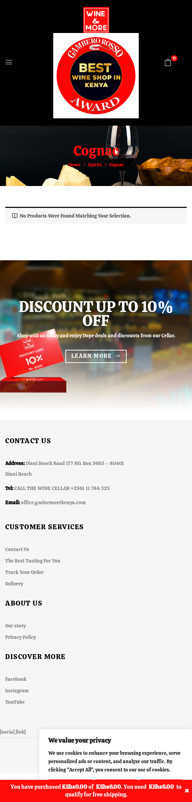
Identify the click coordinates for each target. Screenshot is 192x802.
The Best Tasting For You (32, 561)
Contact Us (17, 549)
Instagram (17, 690)
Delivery (14, 584)
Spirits (95, 165)
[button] (168, 62)
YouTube (15, 702)
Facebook (15, 679)
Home (75, 165)
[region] (115, 765)
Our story (15, 626)
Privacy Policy (20, 637)
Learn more (91, 356)
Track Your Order (24, 572)
